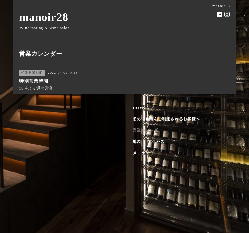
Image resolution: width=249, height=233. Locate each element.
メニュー (141, 153)
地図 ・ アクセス (149, 141)
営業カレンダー (147, 130)
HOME (139, 108)
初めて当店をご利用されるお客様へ (166, 119)
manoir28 (43, 17)
